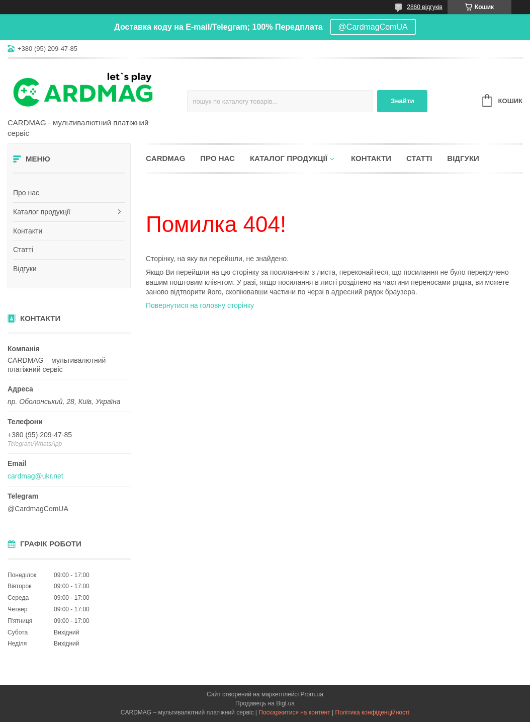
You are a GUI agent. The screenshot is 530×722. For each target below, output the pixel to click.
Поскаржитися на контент (294, 712)
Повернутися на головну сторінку (200, 305)
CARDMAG (165, 158)
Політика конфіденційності (372, 712)
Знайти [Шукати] (402, 101)
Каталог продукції (41, 212)
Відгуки (25, 269)
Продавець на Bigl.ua (265, 703)
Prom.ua (312, 694)
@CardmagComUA (373, 27)
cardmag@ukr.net (35, 476)
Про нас (26, 193)
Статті (23, 250)
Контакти (27, 231)
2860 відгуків (425, 7)
